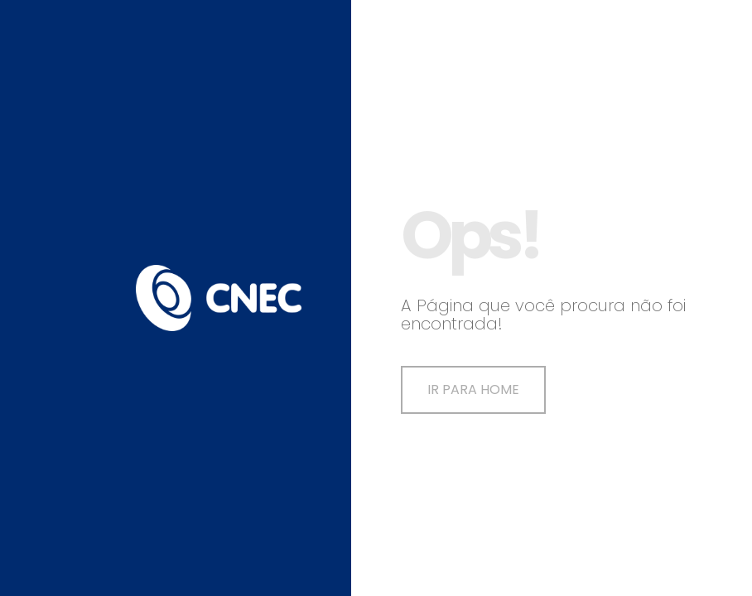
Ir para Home (473, 389)
